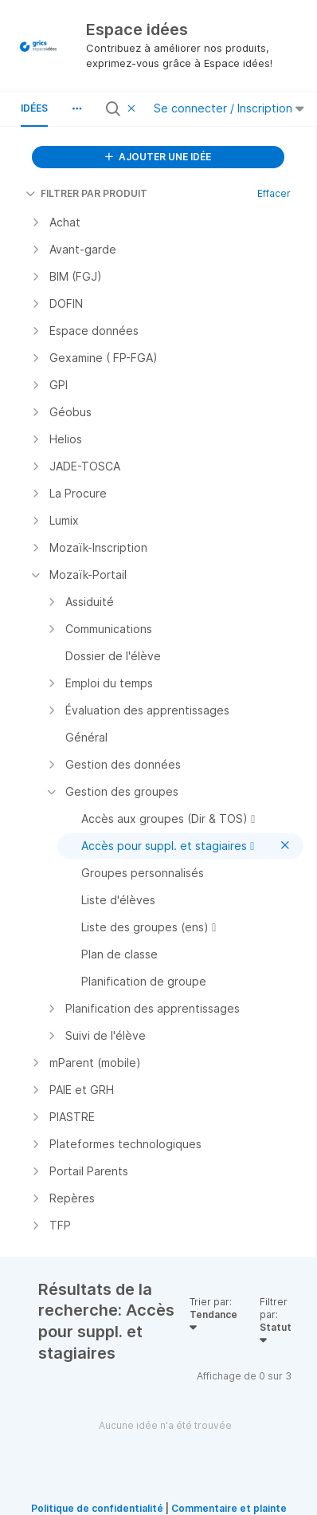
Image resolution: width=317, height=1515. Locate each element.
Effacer (274, 193)
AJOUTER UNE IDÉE (158, 157)
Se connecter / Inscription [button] (229, 108)
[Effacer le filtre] (134, 108)
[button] (76, 108)
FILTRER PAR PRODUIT (86, 193)
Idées (34, 108)
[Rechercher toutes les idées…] (123, 108)
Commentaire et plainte (229, 1508)
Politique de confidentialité (97, 1508)
